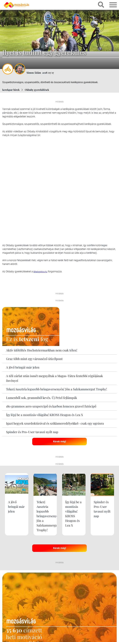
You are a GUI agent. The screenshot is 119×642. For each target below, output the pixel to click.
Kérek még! (59, 441)
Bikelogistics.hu (40, 271)
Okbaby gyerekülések (37, 89)
